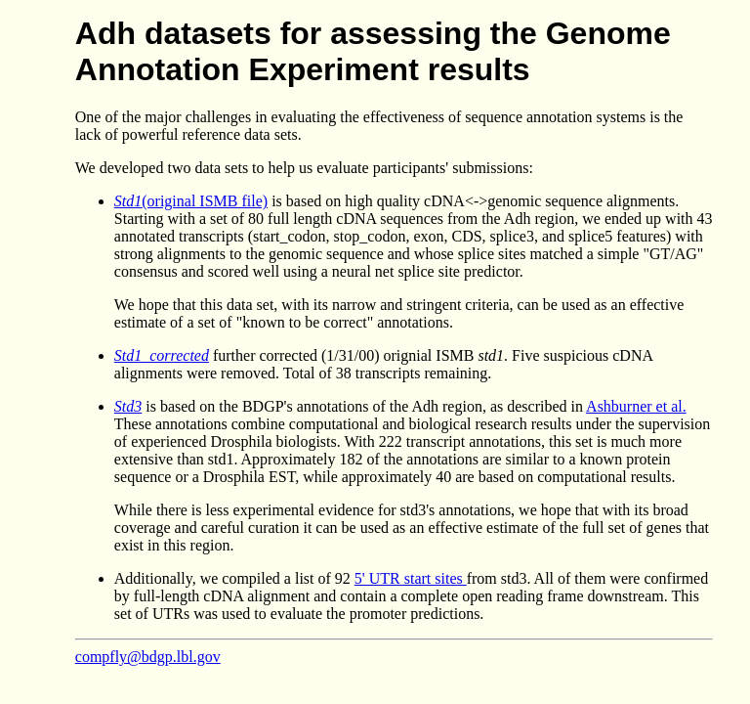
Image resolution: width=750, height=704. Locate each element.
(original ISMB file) (191, 201)
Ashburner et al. (636, 406)
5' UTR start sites (410, 578)
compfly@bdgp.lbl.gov (148, 656)
